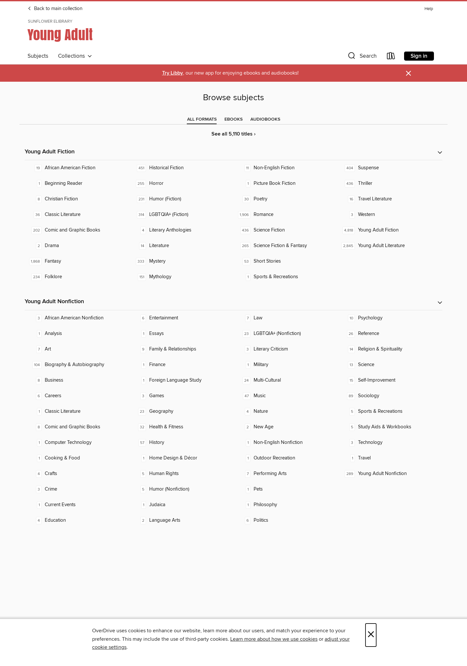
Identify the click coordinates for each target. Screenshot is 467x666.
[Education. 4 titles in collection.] (77, 520)
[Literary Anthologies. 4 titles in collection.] (181, 230)
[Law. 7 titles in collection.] (286, 318)
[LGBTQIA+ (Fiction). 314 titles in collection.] (181, 214)
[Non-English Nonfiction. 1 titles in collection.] (286, 442)
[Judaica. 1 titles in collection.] (181, 505)
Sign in (419, 56)
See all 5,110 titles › (233, 134)
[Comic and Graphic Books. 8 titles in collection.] (77, 427)
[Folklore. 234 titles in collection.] (77, 277)
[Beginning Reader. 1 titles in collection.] (77, 183)
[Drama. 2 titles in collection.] (77, 246)
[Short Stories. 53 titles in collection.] (286, 261)
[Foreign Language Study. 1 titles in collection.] (181, 380)
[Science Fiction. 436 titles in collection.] (286, 230)
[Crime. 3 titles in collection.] (77, 489)
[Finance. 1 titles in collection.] (181, 365)
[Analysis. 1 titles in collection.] (77, 333)
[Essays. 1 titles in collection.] (181, 333)
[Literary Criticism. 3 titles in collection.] (286, 349)
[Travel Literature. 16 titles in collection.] (390, 199)
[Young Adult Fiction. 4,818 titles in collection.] (390, 230)
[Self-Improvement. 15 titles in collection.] (390, 380)
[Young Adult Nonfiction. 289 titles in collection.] (390, 474)
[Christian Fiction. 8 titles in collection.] (77, 199)
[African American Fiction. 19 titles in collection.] (77, 168)
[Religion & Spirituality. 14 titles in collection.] (390, 349)
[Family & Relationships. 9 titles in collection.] (181, 349)
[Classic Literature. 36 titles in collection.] (77, 214)
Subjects (38, 56)
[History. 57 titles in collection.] (181, 442)
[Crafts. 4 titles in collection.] (77, 474)
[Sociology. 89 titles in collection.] (390, 396)
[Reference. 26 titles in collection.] (390, 333)
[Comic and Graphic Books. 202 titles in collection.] (77, 230)
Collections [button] (75, 56)
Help (429, 8)
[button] (361, 57)
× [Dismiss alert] (408, 73)
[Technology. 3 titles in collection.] (390, 442)
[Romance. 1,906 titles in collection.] (286, 214)
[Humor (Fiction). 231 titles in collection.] (181, 199)
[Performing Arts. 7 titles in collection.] (286, 474)
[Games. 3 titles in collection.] (181, 396)
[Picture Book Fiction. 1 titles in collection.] (286, 183)
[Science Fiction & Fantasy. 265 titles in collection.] (286, 246)
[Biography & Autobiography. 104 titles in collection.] (77, 365)
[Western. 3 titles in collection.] (390, 214)
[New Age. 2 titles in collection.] (286, 427)
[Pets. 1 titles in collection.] (286, 489)
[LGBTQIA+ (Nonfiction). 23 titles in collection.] (286, 333)
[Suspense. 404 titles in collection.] (390, 168)
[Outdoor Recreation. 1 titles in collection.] (286, 458)
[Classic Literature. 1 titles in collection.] (77, 411)
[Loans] (391, 57)
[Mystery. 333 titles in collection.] (181, 261)
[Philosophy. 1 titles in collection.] (286, 505)
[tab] (202, 119)
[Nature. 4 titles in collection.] (286, 411)
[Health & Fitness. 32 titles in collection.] (181, 427)
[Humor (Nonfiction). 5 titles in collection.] (181, 489)
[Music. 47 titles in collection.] (286, 396)
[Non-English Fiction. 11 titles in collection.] (286, 168)
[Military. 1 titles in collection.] (286, 365)
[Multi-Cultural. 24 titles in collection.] (286, 380)
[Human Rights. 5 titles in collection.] (181, 474)
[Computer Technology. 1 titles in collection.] (77, 442)
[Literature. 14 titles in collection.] (181, 246)
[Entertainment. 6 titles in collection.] (181, 318)
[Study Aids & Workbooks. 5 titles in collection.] (390, 427)
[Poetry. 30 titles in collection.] (286, 199)
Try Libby (172, 73)
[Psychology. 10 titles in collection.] (390, 318)
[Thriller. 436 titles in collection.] (390, 183)
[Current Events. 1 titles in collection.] (77, 505)
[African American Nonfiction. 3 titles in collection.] (77, 318)
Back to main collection (55, 9)
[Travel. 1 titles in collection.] (390, 458)
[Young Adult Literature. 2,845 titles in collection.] (390, 246)
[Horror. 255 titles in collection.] (181, 183)
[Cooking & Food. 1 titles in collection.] (77, 458)
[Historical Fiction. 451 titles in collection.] (181, 168)
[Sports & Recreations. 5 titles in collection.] (390, 411)
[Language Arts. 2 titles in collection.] (181, 520)
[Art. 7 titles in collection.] (77, 349)
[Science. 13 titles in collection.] (390, 365)
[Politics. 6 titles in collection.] (286, 520)
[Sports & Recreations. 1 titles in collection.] (286, 277)
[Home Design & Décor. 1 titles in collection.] (181, 458)
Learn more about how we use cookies (273, 639)
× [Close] (371, 635)
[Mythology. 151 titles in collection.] (181, 277)
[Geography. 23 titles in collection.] (181, 411)
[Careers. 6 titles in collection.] (77, 396)
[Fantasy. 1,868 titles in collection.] (77, 261)
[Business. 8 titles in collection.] (77, 380)
